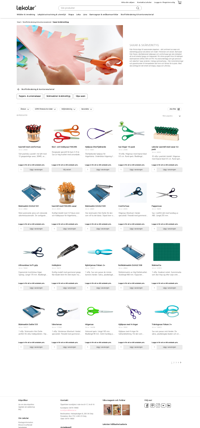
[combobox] (99, 8)
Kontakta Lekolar (144, 2)
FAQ (19, 409)
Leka (78, 14)
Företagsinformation (25, 422)
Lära (85, 14)
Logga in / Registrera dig (164, 2)
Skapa (71, 14)
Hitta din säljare (128, 2)
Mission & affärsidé (25, 425)
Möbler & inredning (26, 14)
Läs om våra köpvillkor (26, 404)
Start (19, 22)
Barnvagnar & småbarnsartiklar (104, 14)
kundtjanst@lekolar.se (68, 410)
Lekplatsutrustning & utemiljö (52, 14)
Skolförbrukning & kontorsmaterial (137, 14)
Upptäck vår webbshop (26, 407)
